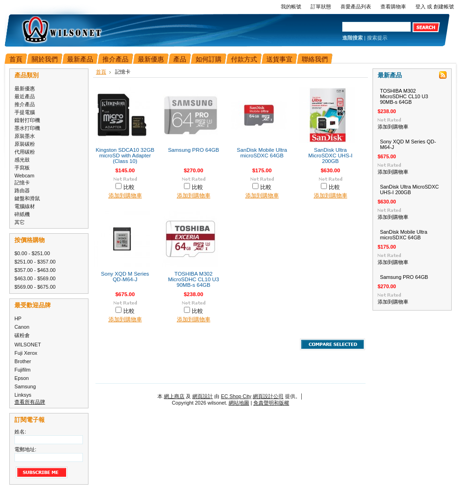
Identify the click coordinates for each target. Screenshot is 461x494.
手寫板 (22, 167)
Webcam (24, 175)
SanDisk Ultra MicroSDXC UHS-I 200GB (330, 155)
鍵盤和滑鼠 (27, 198)
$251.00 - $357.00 (34, 261)
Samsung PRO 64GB (193, 150)
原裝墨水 (24, 136)
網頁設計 (202, 396)
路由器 (22, 190)
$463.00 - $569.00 (34, 278)
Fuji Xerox (25, 353)
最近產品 (24, 96)
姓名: (20, 431)
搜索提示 (377, 38)
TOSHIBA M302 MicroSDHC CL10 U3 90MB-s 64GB (193, 279)
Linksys (22, 395)
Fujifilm (22, 369)
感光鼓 (22, 159)
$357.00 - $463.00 (34, 270)
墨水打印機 (27, 128)
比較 (129, 187)
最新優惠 (24, 88)
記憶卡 (22, 182)
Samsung (25, 386)
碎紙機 (22, 214)
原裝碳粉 (24, 144)
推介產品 (24, 104)
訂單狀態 (321, 6)
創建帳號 (444, 6)
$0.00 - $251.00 (32, 253)
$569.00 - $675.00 (34, 287)
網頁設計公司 (268, 396)
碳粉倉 (22, 335)
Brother (22, 361)
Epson (21, 378)
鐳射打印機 (27, 120)
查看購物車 (393, 6)
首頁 (101, 71)
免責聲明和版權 (271, 403)
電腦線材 (24, 206)
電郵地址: (25, 449)
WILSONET (27, 344)
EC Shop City (236, 396)
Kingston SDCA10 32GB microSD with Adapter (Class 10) (125, 155)
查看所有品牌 (29, 402)
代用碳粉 (24, 152)
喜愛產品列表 (355, 6)
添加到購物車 (125, 195)
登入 (420, 6)
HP (17, 318)
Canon (21, 327)
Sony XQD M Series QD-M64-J (125, 276)
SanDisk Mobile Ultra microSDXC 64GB (262, 152)
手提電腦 (24, 112)
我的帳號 (291, 6)
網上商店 (174, 396)
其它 (19, 222)
